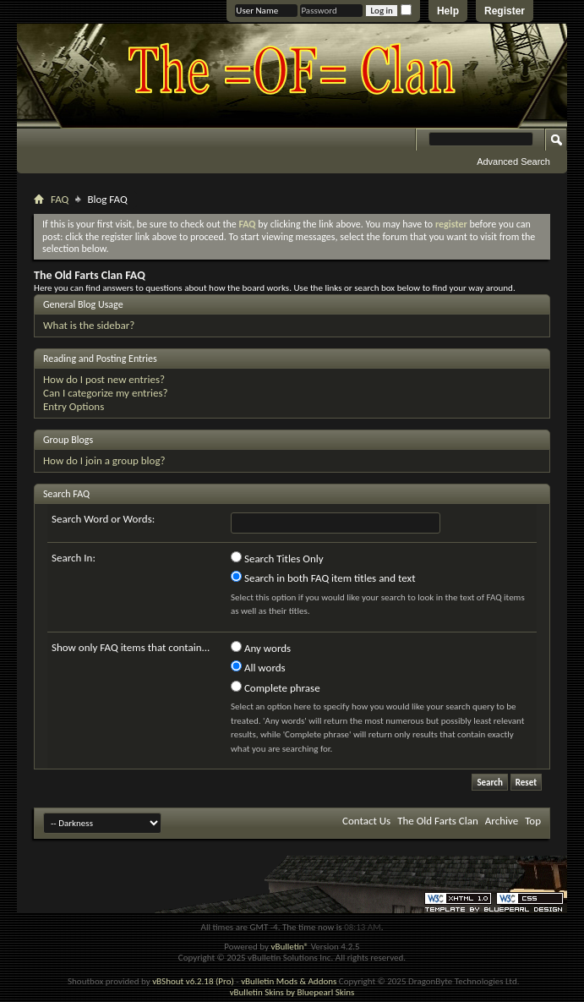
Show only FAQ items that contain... (131, 647)
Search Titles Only (277, 558)
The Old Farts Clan (437, 820)
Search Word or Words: (103, 518)
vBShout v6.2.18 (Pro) (193, 981)
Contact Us (366, 820)
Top (533, 820)
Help (448, 11)
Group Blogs (68, 440)
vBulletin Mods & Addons (288, 981)
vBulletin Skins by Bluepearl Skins (292, 992)
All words (258, 667)
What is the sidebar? (88, 325)
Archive (501, 820)
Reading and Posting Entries (100, 358)
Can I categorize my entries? (105, 392)
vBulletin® (289, 946)
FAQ (59, 199)
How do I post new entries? (104, 379)
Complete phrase (275, 687)
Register (504, 11)
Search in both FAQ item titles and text (323, 577)
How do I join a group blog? (104, 460)
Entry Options (73, 406)
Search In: (74, 557)
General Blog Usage (83, 304)
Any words (261, 647)
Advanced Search (513, 161)
